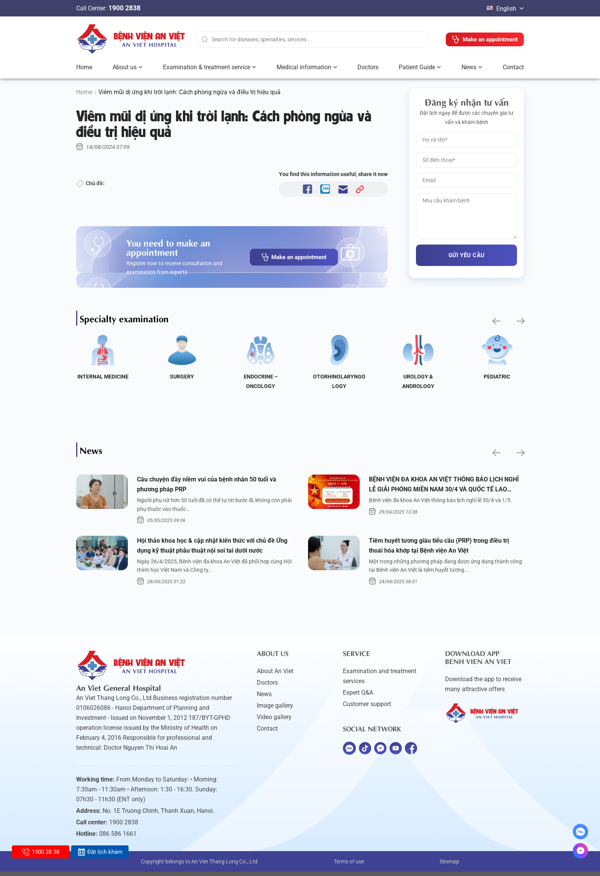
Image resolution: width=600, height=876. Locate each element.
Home (84, 67)
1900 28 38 (40, 852)
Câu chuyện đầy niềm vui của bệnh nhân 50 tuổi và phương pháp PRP (214, 485)
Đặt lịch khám (100, 852)
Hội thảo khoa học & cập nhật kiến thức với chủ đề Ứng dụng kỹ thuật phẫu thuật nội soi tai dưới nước (214, 548)
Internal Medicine (103, 377)
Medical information (304, 67)
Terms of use (349, 866)
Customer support (367, 708)
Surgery (182, 377)
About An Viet (275, 675)
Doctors (367, 67)
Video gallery (274, 721)
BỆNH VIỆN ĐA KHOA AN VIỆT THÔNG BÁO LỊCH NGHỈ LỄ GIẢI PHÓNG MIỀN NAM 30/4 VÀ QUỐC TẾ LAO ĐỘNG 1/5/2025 (443, 486)
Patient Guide (417, 67)
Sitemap (449, 866)
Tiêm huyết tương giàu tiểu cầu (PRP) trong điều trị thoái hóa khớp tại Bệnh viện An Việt (443, 548)
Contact (513, 67)
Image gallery (275, 709)
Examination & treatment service (206, 67)
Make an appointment (293, 257)
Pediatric (497, 377)
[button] (495, 321)
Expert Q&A (358, 696)
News (468, 67)
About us (124, 67)
